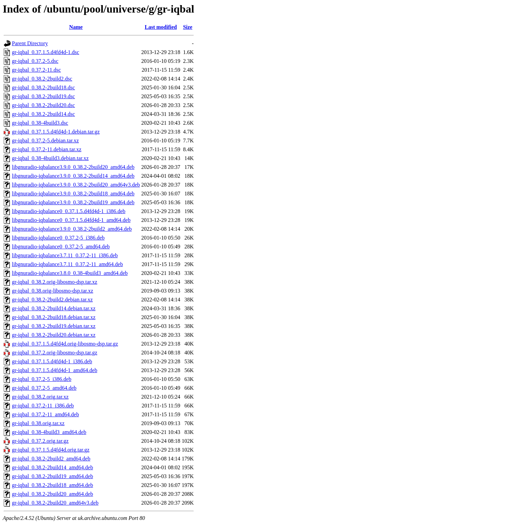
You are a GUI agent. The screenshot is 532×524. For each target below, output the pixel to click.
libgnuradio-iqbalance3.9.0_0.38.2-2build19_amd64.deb (73, 202)
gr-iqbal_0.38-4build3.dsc (40, 123)
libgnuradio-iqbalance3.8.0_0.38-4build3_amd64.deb (70, 273)
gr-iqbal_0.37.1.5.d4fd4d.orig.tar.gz (51, 450)
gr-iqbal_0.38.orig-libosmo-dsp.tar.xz (52, 291)
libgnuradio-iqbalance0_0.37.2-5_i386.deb (58, 238)
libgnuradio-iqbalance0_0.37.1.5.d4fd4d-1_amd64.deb (71, 220)
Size (187, 27)
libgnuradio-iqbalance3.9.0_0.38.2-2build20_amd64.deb (73, 167)
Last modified (161, 27)
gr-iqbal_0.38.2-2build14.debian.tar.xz (53, 308)
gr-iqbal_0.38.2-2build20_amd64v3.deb (55, 503)
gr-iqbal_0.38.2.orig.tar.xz (40, 397)
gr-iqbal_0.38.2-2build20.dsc (43, 105)
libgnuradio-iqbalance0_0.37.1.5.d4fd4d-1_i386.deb (69, 211)
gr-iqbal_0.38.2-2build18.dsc (43, 87)
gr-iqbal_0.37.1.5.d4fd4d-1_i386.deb (52, 361)
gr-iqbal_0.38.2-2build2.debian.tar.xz (52, 299)
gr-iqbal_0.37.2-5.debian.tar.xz (45, 140)
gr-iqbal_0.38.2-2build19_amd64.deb (52, 476)
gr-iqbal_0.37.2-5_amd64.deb (44, 388)
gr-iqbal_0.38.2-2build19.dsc (43, 96)
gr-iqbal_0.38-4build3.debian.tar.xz (50, 158)
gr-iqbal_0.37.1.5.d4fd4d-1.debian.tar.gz (56, 132)
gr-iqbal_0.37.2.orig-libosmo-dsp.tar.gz (54, 352)
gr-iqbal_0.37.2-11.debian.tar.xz (46, 149)
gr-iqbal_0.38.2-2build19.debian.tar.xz (53, 326)
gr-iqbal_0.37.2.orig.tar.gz (40, 441)
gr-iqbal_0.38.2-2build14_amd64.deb (52, 467)
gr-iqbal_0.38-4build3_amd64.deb (49, 432)
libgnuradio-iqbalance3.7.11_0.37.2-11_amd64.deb (67, 264)
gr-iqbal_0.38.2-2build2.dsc (42, 79)
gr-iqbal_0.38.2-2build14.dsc (43, 114)
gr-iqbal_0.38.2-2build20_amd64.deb (52, 494)
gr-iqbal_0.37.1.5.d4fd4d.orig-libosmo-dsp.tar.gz (65, 344)
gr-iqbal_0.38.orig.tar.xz (38, 423)
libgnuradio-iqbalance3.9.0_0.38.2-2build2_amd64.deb (72, 229)
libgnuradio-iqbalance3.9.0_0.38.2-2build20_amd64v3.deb (76, 185)
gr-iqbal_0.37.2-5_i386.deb (41, 379)
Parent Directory (30, 43)
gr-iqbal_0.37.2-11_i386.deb (43, 405)
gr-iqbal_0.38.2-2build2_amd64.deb (51, 458)
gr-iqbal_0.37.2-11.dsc (36, 70)
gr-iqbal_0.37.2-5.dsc (35, 61)
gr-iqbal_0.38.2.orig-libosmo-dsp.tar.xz (54, 282)
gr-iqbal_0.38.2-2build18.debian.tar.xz (53, 317)
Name (76, 27)
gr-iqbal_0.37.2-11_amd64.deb (45, 414)
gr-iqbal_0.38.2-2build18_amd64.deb (52, 485)
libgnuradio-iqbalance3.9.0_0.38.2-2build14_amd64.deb (73, 176)
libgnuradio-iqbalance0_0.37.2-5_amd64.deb (61, 246)
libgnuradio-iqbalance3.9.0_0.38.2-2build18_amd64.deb (73, 193)
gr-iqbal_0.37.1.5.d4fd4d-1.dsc (45, 52)
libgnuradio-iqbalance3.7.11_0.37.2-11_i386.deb (65, 255)
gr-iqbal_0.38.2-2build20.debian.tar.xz (53, 335)
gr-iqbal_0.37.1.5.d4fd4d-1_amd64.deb (54, 370)
